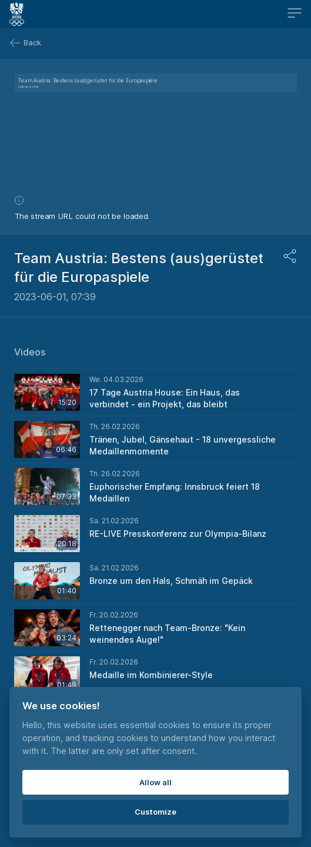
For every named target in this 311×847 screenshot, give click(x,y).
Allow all (155, 782)
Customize (155, 811)
